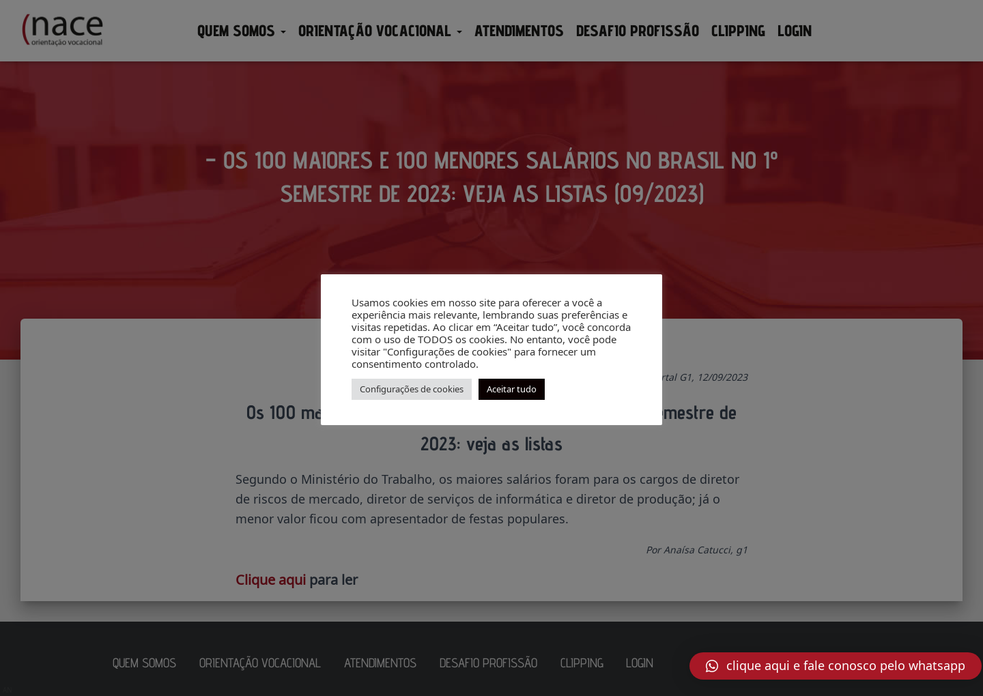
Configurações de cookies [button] (412, 389)
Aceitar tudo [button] (512, 389)
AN (7, 690)
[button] (835, 666)
